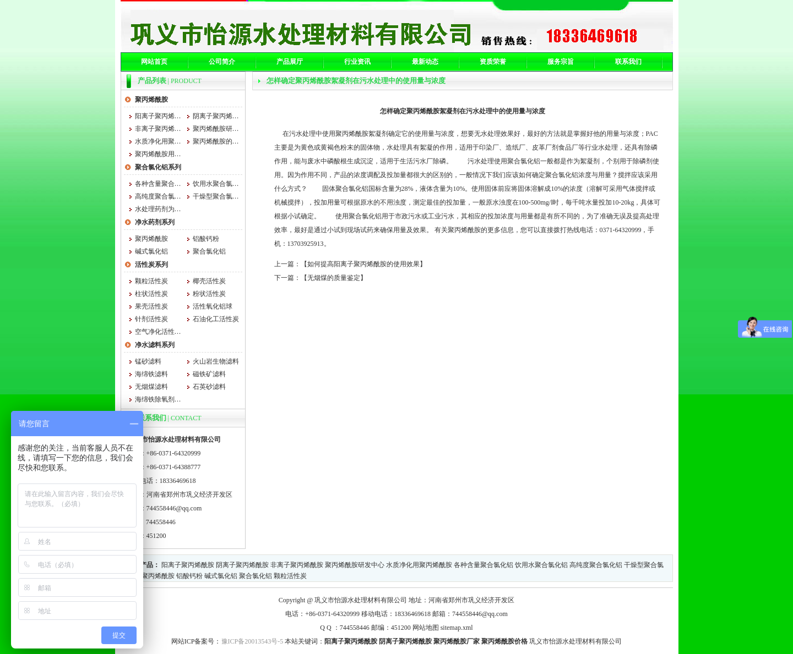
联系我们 (628, 61)
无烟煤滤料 (151, 387)
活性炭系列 (151, 264)
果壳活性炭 (151, 306)
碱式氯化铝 (151, 251)
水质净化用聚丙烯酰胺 (158, 141)
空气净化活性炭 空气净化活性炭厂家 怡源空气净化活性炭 (158, 332)
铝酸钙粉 (206, 239)
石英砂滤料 (209, 387)
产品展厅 (289, 61)
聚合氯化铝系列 (158, 167)
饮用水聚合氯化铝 (216, 184)
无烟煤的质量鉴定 (333, 278)
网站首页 (154, 61)
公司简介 (222, 61)
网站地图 (425, 627)
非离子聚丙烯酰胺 (158, 129)
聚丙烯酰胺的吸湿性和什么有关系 (216, 141)
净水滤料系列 (155, 345)
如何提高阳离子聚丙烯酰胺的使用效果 (363, 264)
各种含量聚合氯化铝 (158, 184)
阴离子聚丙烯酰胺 (216, 116)
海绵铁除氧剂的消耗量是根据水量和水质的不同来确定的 (158, 399)
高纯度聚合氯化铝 (158, 196)
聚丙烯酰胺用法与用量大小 (158, 154)
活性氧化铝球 (212, 306)
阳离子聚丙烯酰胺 (158, 116)
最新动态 (425, 61)
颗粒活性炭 (151, 281)
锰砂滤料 (148, 361)
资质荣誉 (493, 61)
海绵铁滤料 (151, 374)
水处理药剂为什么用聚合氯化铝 (158, 209)
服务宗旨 (560, 61)
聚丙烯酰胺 (151, 99)
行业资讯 (357, 61)
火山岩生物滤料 (216, 361)
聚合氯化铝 (209, 251)
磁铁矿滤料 (209, 374)
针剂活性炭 (151, 319)
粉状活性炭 (209, 294)
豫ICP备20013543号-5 (252, 641)
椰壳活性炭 (209, 281)
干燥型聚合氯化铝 (216, 196)
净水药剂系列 (155, 222)
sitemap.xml (457, 627)
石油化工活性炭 (216, 319)
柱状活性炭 (151, 294)
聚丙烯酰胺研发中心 (216, 129)
